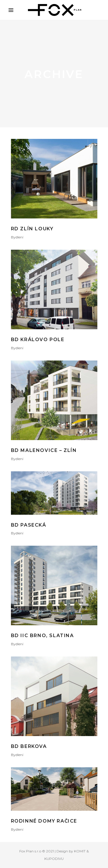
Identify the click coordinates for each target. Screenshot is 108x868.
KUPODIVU (54, 858)
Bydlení (17, 237)
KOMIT (80, 851)
